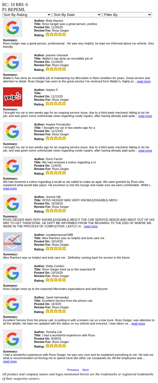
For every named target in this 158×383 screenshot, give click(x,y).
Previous (73, 369)
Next (85, 369)
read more (144, 81)
